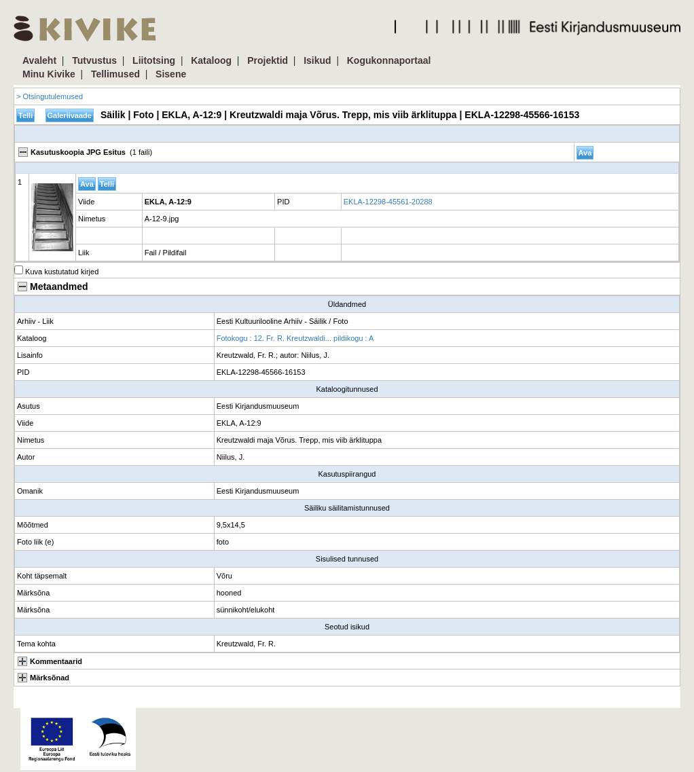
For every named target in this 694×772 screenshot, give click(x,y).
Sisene (171, 74)
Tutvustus (94, 60)
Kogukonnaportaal (389, 60)
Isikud (317, 60)
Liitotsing (153, 60)
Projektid (267, 60)
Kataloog (211, 60)
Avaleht (39, 60)
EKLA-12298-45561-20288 (388, 202)
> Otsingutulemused (49, 96)
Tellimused (115, 74)
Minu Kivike (48, 74)
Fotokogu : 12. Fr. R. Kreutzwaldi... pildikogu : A (295, 338)
